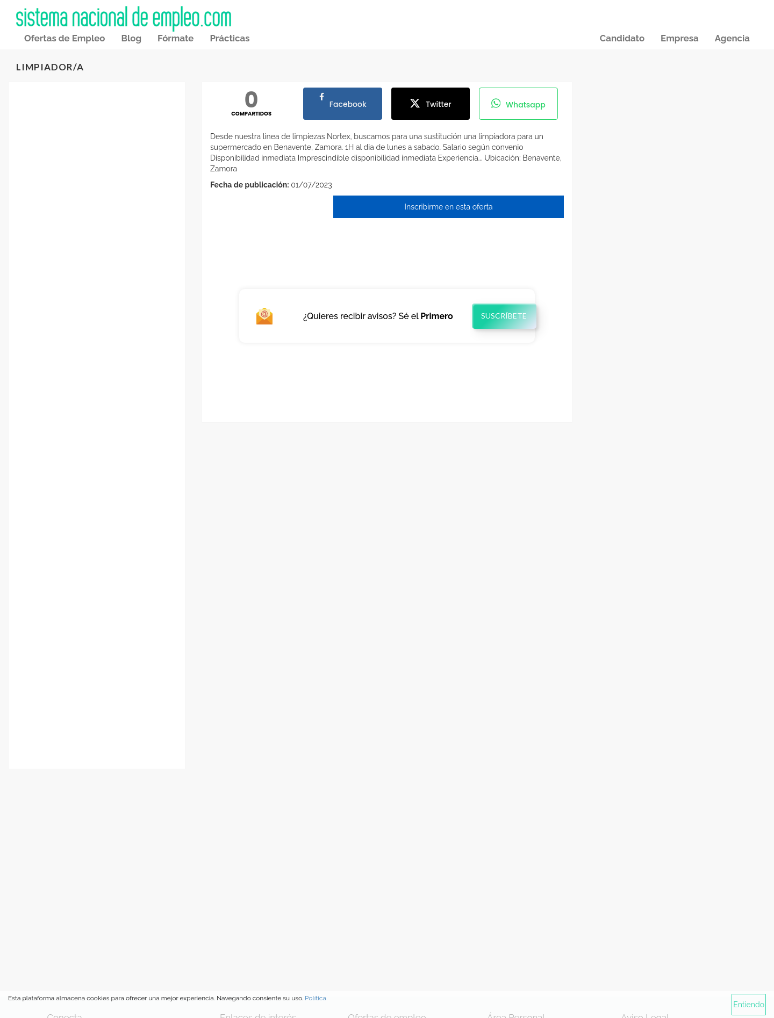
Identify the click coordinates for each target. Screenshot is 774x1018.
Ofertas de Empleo (64, 38)
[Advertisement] (97, 260)
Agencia (732, 38)
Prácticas (229, 38)
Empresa (680, 38)
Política (315, 998)
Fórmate (175, 38)
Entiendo (748, 1004)
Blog (131, 38)
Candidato (622, 38)
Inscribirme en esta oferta (449, 207)
